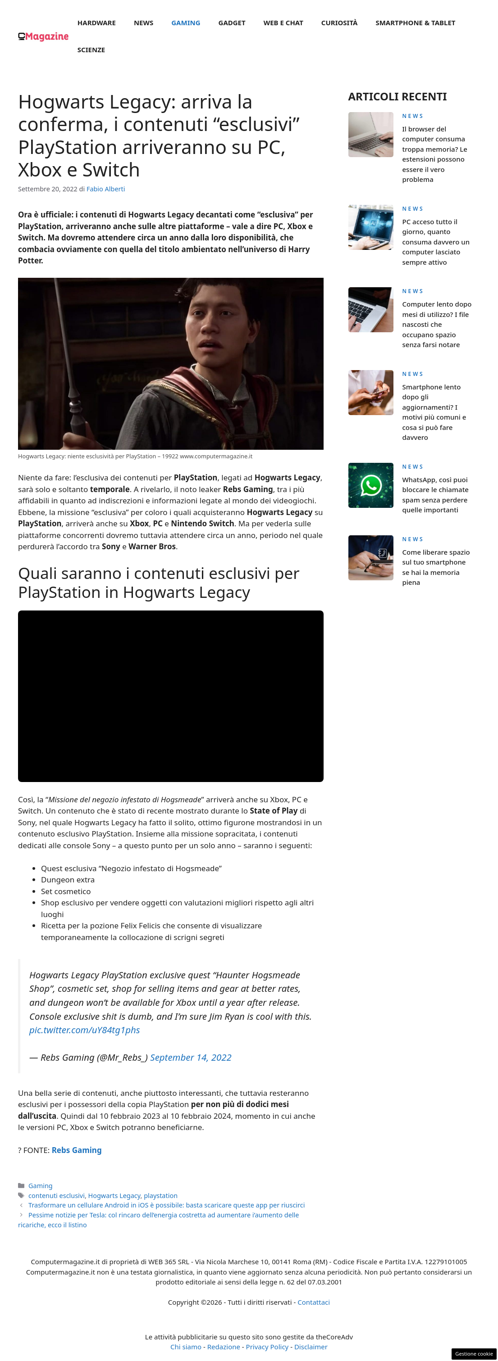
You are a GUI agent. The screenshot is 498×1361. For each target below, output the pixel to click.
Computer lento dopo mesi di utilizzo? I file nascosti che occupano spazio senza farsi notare (437, 324)
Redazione (223, 1346)
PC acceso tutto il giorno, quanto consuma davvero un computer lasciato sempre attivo (436, 242)
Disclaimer (311, 1346)
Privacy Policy (267, 1346)
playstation (161, 1195)
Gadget (232, 22)
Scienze (91, 49)
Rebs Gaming (77, 1150)
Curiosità (339, 22)
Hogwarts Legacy (114, 1195)
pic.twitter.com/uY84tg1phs (84, 1029)
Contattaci (313, 1302)
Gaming (185, 22)
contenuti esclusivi (56, 1195)
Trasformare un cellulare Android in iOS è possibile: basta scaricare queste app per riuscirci (166, 1205)
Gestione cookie (474, 1353)
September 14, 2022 (190, 1057)
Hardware (97, 22)
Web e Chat (283, 22)
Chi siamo (185, 1346)
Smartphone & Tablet (415, 22)
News (143, 22)
